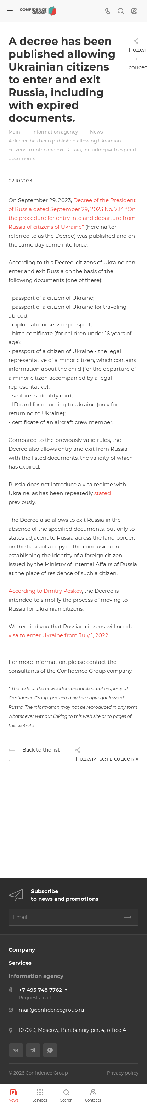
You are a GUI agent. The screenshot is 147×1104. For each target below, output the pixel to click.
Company (22, 949)
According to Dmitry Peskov (45, 591)
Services (20, 962)
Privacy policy (122, 1073)
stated (102, 493)
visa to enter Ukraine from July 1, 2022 (58, 635)
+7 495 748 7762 (40, 989)
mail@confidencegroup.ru (51, 1010)
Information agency (36, 976)
